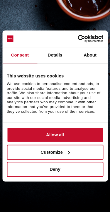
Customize (55, 152)
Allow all (55, 135)
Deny (55, 169)
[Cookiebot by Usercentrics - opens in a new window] (78, 38)
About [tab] (90, 54)
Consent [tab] (20, 54)
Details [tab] (55, 54)
